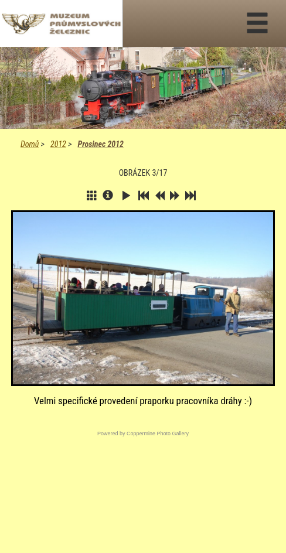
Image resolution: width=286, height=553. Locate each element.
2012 (58, 144)
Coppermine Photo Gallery (158, 433)
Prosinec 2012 (100, 144)
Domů (30, 144)
